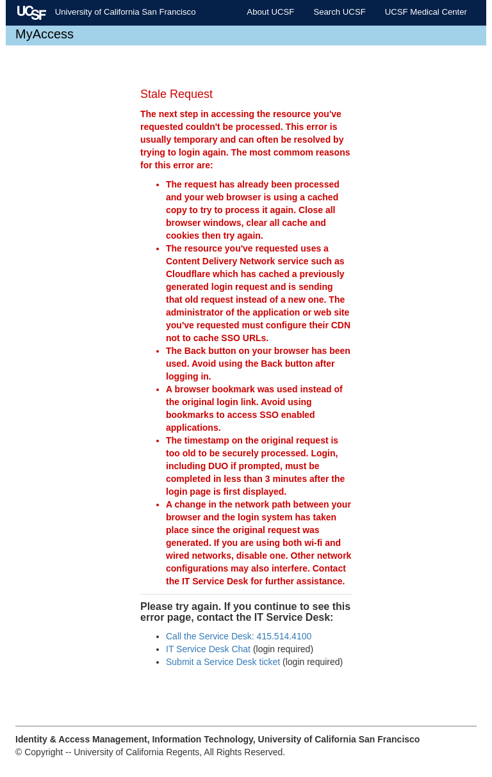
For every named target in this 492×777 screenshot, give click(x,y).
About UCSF (270, 12)
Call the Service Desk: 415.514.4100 (238, 636)
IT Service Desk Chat (208, 649)
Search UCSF (339, 12)
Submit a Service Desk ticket (223, 662)
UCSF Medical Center (426, 12)
